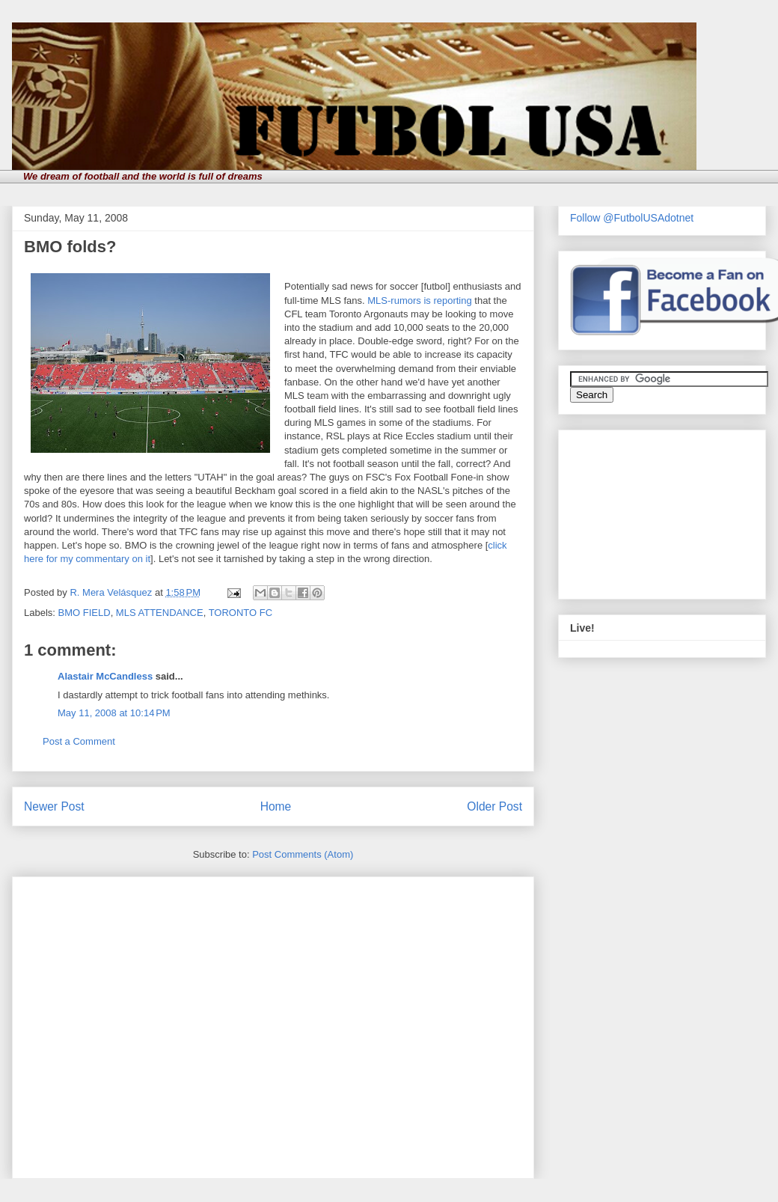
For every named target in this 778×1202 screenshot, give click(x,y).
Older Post (494, 806)
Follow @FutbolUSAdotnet (631, 218)
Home (276, 806)
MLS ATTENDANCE (159, 612)
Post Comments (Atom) (302, 854)
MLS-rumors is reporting (419, 300)
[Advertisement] (140, 1022)
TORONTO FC (240, 612)
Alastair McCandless (105, 676)
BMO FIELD (84, 612)
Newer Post (54, 806)
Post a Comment (79, 741)
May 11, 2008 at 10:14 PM (114, 713)
